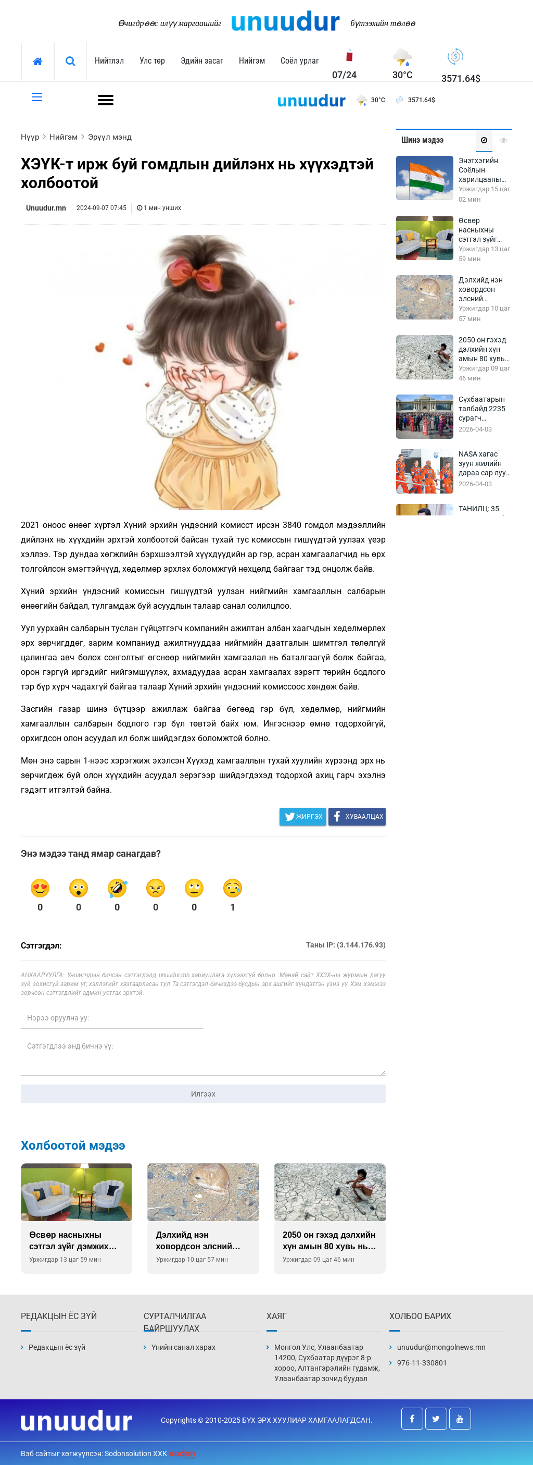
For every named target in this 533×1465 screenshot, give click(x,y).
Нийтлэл (109, 61)
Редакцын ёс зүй (57, 1347)
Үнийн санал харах (183, 1347)
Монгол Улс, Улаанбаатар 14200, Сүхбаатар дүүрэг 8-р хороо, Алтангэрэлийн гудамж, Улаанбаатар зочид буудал (327, 1363)
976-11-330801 (422, 1363)
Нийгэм (252, 61)
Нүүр (30, 137)
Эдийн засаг (202, 61)
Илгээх (203, 1094)
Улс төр (152, 61)
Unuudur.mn (46, 208)
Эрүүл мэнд (110, 137)
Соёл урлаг (300, 61)
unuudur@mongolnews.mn (441, 1347)
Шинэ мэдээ (422, 140)
